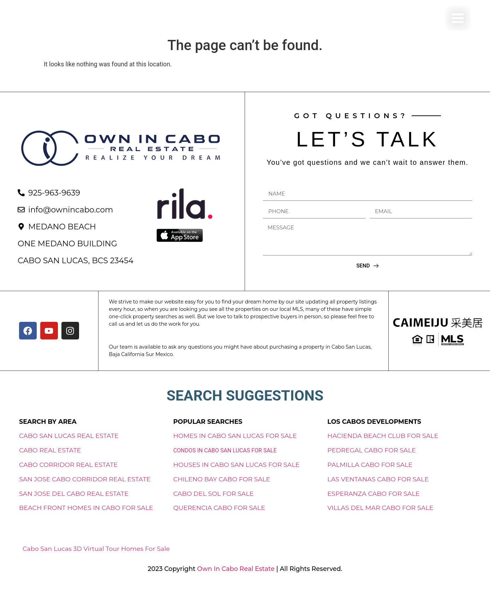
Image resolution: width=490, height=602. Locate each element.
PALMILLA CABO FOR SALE (369, 481)
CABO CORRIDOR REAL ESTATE (68, 481)
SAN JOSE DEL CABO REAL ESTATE (74, 509)
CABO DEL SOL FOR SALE (213, 509)
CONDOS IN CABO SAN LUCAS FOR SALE (225, 467)
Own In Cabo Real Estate (235, 585)
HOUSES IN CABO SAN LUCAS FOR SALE (236, 481)
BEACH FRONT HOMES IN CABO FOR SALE (86, 524)
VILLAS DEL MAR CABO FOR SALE (380, 524)
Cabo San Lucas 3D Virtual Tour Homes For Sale (96, 565)
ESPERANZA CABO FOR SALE (373, 509)
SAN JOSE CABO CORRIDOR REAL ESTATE (84, 495)
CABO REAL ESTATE (50, 466)
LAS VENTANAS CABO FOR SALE (378, 495)
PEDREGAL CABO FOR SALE (371, 466)
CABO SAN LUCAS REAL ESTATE (69, 452)
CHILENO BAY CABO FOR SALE (221, 495)
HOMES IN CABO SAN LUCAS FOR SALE (235, 452)
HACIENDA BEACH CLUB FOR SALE (382, 452)
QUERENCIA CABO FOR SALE (219, 524)
